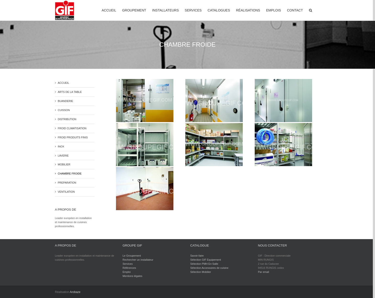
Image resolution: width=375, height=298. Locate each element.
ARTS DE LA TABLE (70, 91)
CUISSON (64, 110)
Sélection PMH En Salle (204, 263)
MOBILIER (64, 164)
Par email (263, 271)
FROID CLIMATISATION (72, 128)
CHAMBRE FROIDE (70, 173)
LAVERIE (63, 155)
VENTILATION (66, 191)
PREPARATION (67, 182)
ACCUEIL (63, 82)
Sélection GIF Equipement (205, 259)
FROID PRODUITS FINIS (73, 137)
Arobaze (75, 292)
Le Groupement (132, 255)
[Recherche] (310, 10)
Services (128, 263)
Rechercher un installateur (138, 259)
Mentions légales (133, 276)
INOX (61, 146)
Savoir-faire (197, 255)
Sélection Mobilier (200, 271)
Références (129, 267)
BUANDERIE (65, 101)
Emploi (127, 271)
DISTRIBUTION (67, 119)
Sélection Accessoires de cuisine (209, 267)
